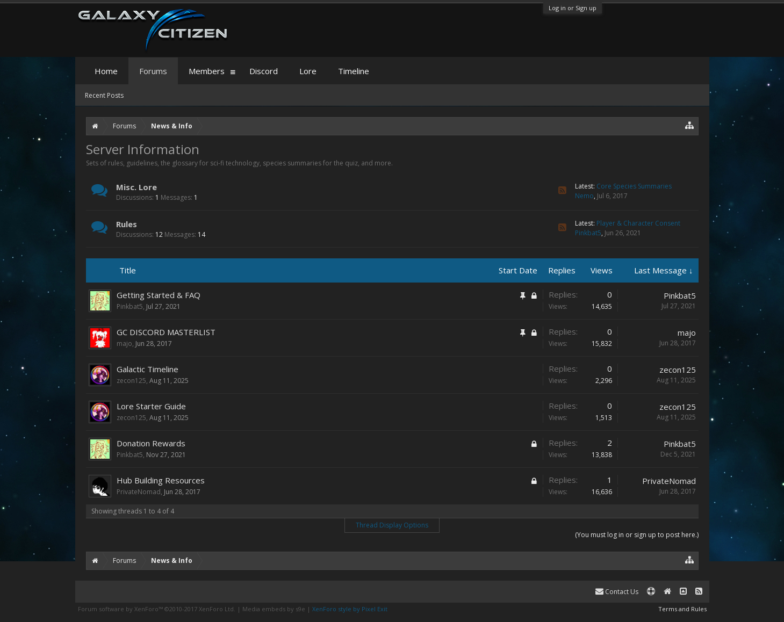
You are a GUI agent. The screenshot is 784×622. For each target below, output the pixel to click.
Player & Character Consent (638, 223)
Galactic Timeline (147, 369)
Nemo (584, 195)
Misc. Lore (136, 187)
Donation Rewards (151, 443)
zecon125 (131, 380)
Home (106, 71)
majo (124, 343)
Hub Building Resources (161, 480)
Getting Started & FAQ (158, 295)
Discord (263, 71)
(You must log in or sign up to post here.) (637, 534)
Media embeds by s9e (273, 609)
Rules (126, 224)
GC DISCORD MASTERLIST (166, 332)
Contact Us (616, 591)
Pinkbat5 (588, 232)
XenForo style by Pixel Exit (349, 609)
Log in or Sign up (572, 8)
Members (207, 71)
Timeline (353, 71)
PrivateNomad (139, 491)
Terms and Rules (682, 609)
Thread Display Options (392, 525)
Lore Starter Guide (151, 406)
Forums (153, 71)
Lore (308, 71)
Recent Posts (104, 95)
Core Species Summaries (634, 186)
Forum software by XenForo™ (156, 609)
